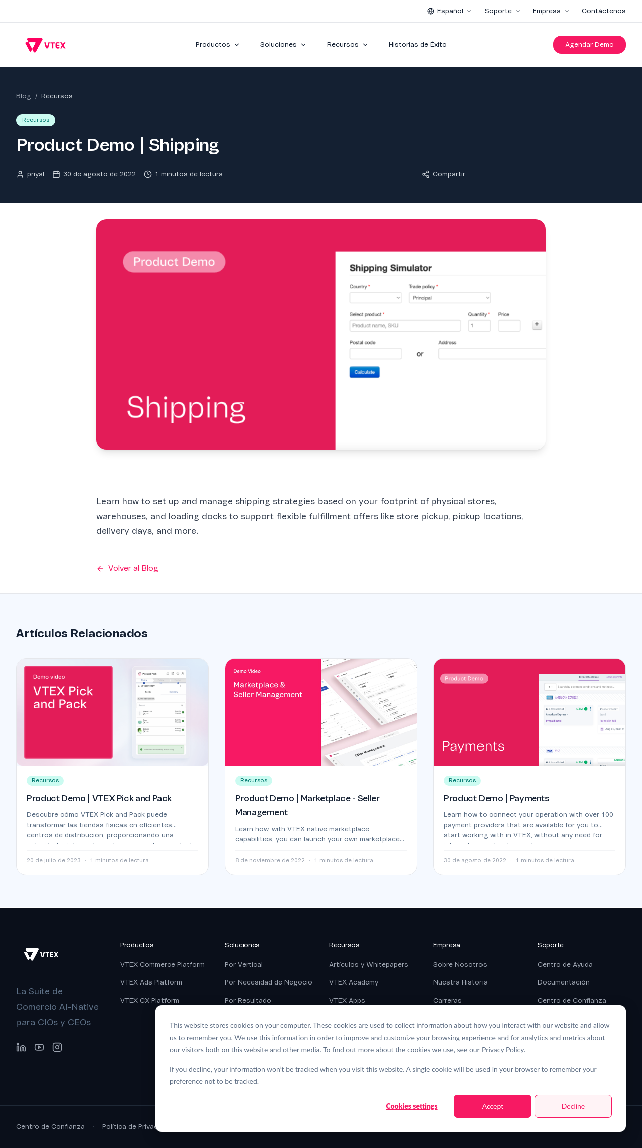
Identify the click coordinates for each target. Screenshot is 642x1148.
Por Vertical (244, 964)
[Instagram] (57, 1047)
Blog (23, 96)
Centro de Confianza (572, 1000)
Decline (573, 1106)
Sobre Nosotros (460, 964)
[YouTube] (39, 1047)
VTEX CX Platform (149, 1000)
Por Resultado (248, 1000)
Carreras (447, 1000)
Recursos (348, 44)
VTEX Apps (347, 1000)
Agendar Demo (589, 44)
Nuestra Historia (460, 982)
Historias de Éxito (418, 44)
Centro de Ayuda (565, 964)
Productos (218, 44)
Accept (493, 1106)
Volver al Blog (127, 568)
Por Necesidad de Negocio (268, 982)
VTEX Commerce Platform (162, 964)
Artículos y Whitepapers (368, 964)
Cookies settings (411, 1106)
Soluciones (283, 44)
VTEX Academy (353, 982)
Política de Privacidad (137, 1126)
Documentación (564, 982)
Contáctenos (604, 11)
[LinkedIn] (21, 1047)
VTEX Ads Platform (151, 982)
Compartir (443, 174)
